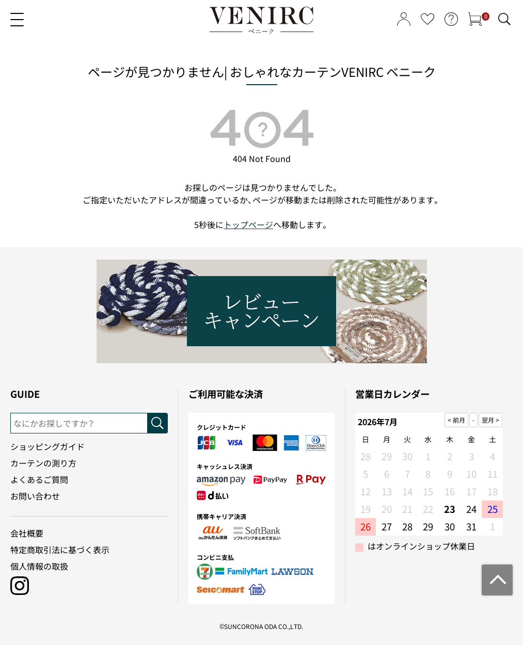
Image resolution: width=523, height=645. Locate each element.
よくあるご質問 (39, 479)
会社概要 (26, 533)
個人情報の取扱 (39, 566)
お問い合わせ (35, 496)
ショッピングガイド (47, 446)
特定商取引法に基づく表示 (59, 549)
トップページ (248, 224)
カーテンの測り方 (43, 463)
